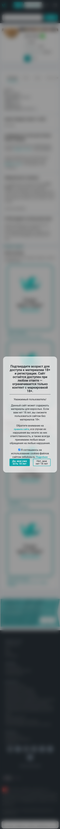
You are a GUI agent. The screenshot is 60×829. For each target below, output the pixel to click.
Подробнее (42, 457)
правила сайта (21, 429)
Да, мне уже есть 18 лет (19, 462)
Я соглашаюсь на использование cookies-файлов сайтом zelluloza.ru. (30, 453)
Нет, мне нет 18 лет (42, 462)
